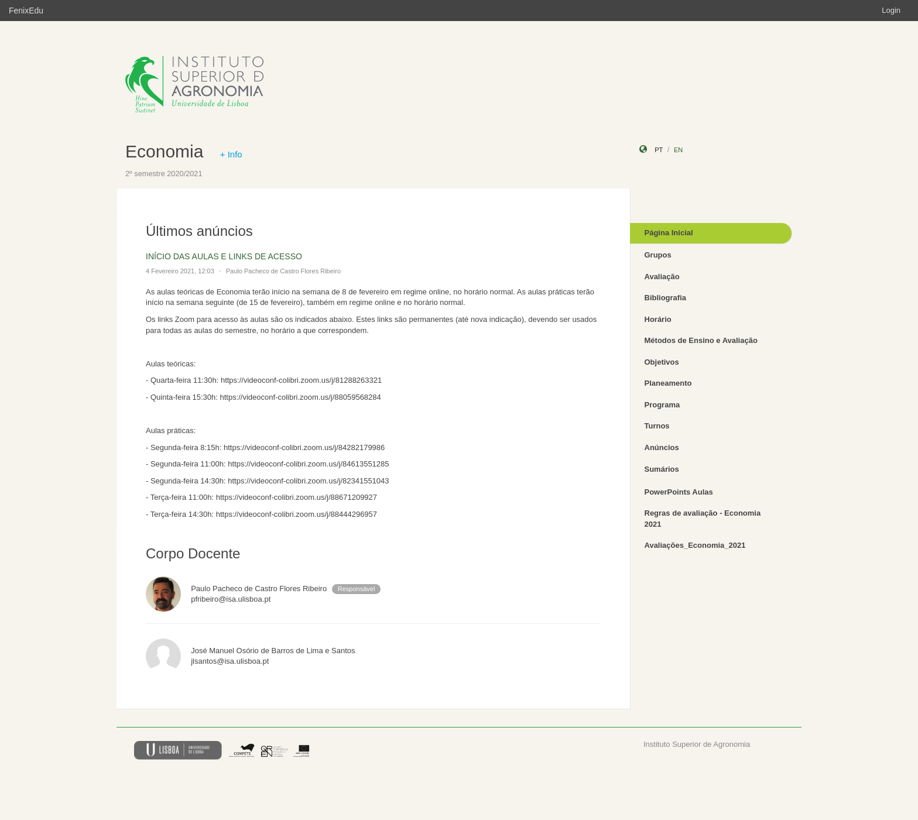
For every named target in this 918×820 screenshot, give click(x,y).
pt (659, 149)
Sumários (662, 469)
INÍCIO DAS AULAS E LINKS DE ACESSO (224, 256)
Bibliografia (666, 297)
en (678, 149)
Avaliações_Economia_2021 (695, 545)
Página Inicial (669, 232)
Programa (662, 404)
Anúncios (662, 447)
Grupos (658, 255)
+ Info (231, 154)
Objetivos (662, 362)
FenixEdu (26, 10)
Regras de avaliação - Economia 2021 (703, 519)
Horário (658, 319)
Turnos (657, 425)
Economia (164, 151)
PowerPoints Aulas (679, 492)
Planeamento (668, 383)
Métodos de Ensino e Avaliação (701, 340)
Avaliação (662, 276)
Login (891, 10)
